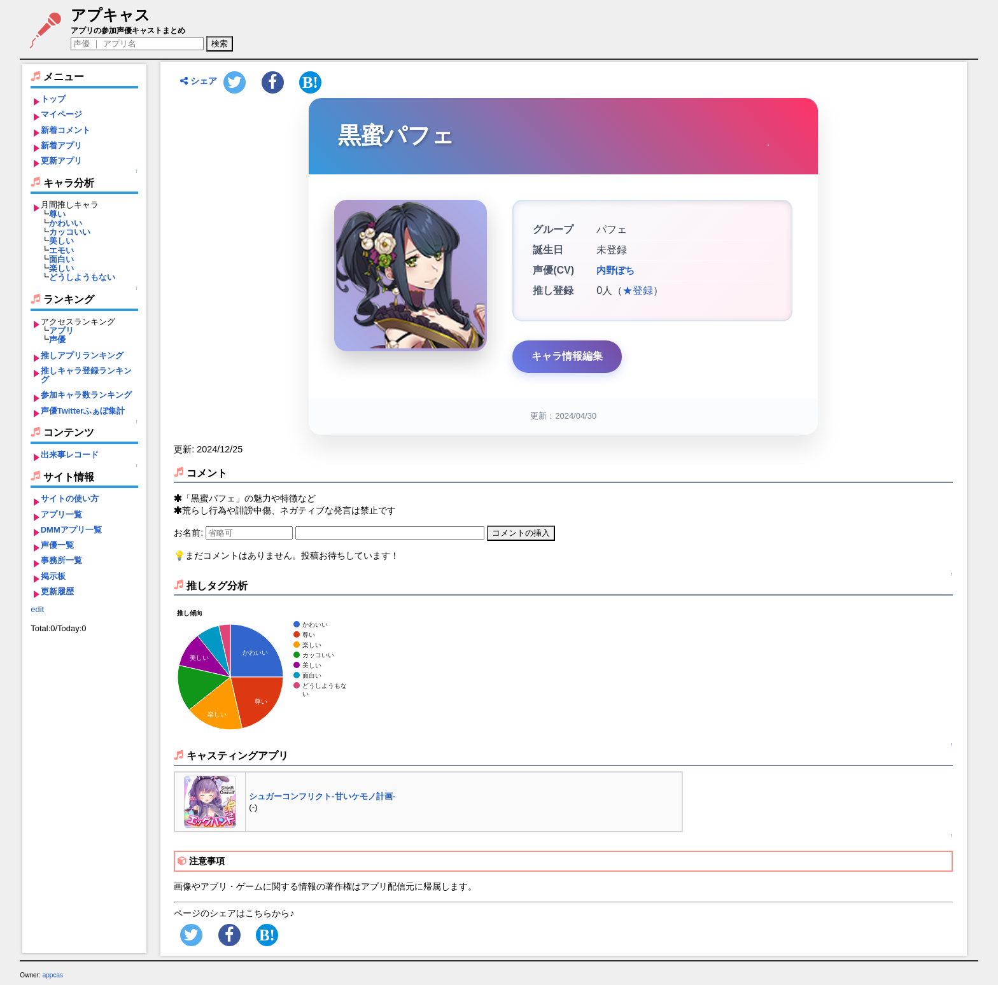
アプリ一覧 (61, 514)
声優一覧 (57, 545)
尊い (57, 214)
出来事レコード (70, 454)
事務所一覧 (61, 560)
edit (37, 609)
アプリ (61, 330)
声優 (57, 339)
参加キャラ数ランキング (86, 395)
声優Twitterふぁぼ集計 (83, 411)
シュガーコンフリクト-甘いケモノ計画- (322, 796)
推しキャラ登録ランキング (86, 375)
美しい (61, 241)
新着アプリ (61, 145)
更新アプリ (61, 160)
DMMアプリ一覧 (71, 529)
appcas (53, 975)
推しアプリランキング (82, 355)
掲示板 (53, 576)
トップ (53, 99)
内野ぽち (614, 270)
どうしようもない (82, 277)
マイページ (61, 114)
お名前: (190, 532)
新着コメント (65, 130)
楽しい (61, 268)
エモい (61, 250)
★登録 (637, 290)
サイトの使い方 (70, 498)
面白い (61, 259)
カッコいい (69, 232)
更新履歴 (57, 591)
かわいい (65, 223)
